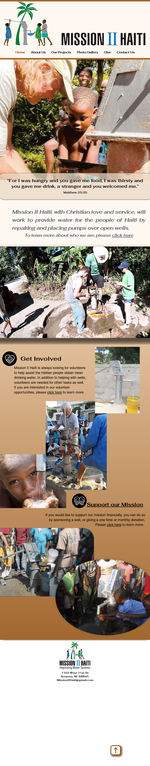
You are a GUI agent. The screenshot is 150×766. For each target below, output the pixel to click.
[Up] (116, 750)
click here (122, 235)
